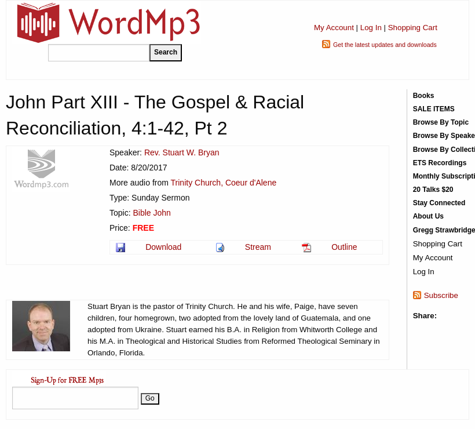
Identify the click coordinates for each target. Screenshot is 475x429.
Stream (258, 247)
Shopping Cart (412, 27)
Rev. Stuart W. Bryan (182, 152)
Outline (344, 247)
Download (163, 247)
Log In (371, 27)
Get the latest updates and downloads (385, 44)
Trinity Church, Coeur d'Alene (224, 182)
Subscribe (441, 295)
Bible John (151, 212)
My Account (334, 27)
